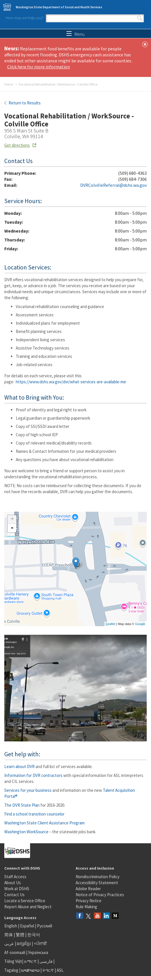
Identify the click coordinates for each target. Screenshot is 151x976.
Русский (44, 926)
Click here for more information (38, 67)
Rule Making (86, 906)
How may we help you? (25, 17)
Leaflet (110, 624)
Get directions (17, 145)
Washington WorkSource (26, 831)
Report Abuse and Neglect (28, 906)
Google (140, 624)
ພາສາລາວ (30, 970)
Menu (75, 34)
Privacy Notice (88, 900)
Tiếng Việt (13, 961)
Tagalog (11, 970)
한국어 (33, 934)
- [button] (12, 528)
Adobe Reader (88, 888)
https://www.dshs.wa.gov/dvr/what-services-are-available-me (71, 381)
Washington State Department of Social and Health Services (59, 7)
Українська (38, 952)
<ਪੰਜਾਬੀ (40, 943)
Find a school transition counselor (34, 814)
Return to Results (24, 103)
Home (8, 84)
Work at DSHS (16, 888)
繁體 (20, 934)
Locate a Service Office (24, 900)
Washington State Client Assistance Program (44, 823)
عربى (9, 943)
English (11, 926)
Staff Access (15, 876)
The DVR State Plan (22, 805)
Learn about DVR (19, 766)
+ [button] (12, 519)
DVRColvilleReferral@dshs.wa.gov (113, 185)
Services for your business (28, 790)
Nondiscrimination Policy (97, 876)
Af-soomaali (14, 952)
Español (27, 926)
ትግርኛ (48, 970)
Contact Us (14, 894)
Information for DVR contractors (33, 775)
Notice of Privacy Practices (100, 894)
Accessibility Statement (97, 882)
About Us (12, 882)
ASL (60, 970)
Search (140, 18)
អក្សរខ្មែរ (24, 943)
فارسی (45, 961)
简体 (8, 934)
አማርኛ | (31, 961)
